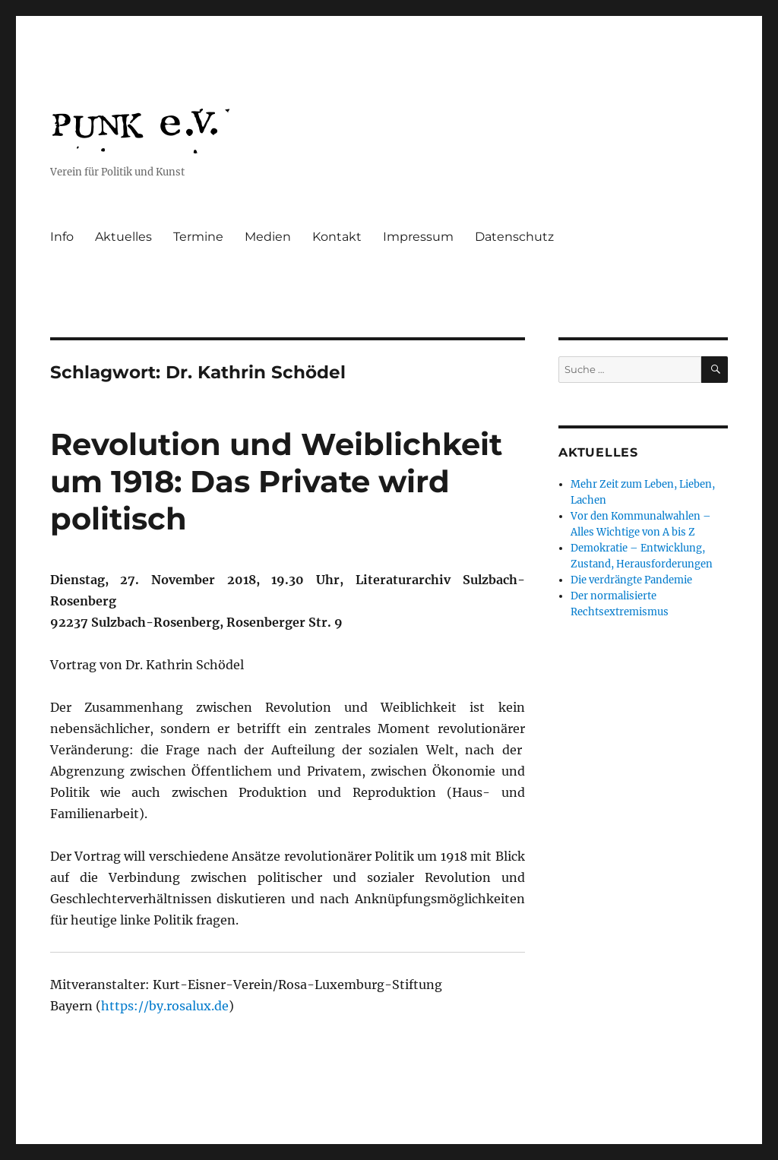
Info (62, 236)
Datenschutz (514, 236)
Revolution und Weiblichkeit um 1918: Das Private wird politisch (276, 481)
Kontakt (337, 236)
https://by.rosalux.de (165, 1005)
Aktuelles (123, 236)
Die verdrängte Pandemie (631, 580)
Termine (198, 236)
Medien (268, 236)
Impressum (418, 236)
